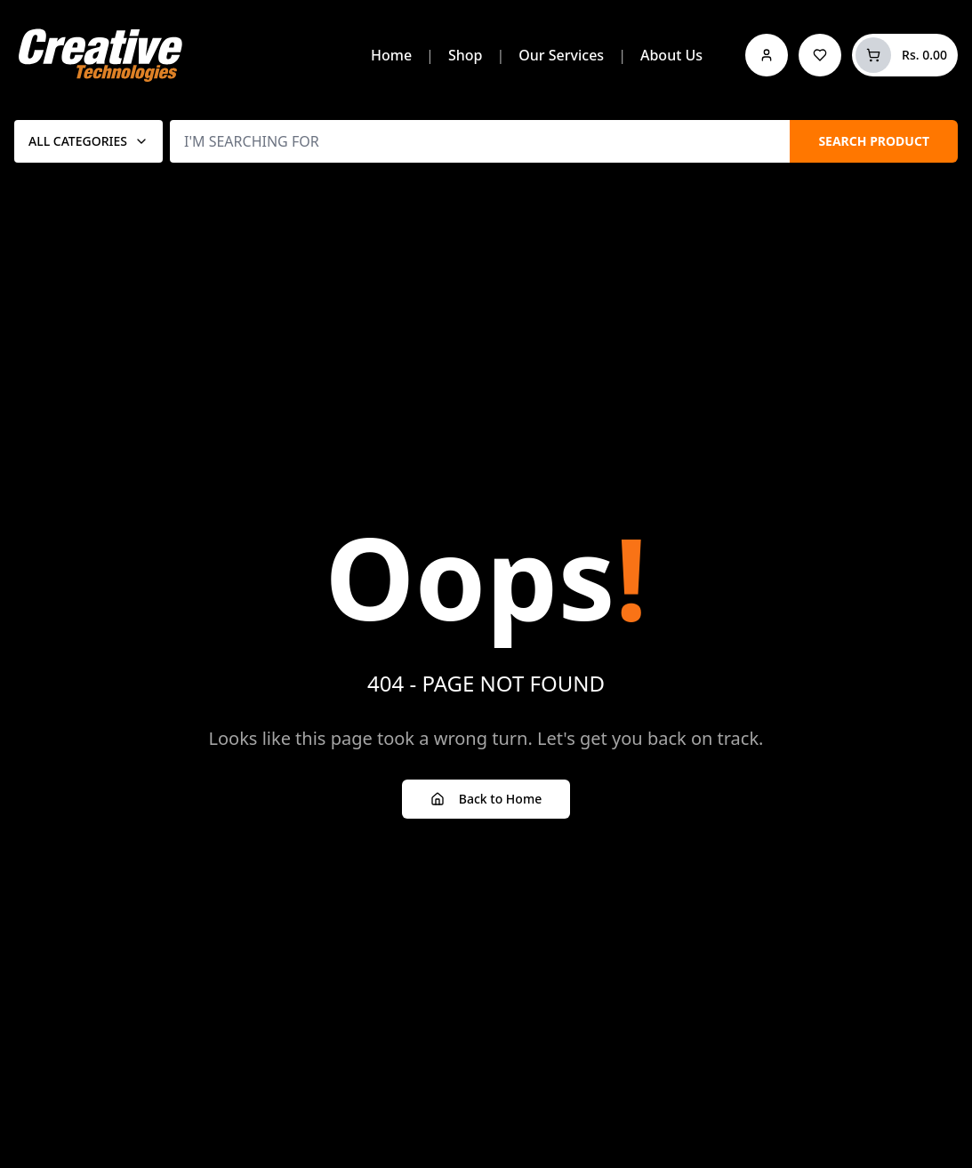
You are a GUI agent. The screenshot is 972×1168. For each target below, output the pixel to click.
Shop (465, 55)
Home (391, 55)
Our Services (561, 55)
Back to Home (486, 798)
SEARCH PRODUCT (873, 140)
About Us (671, 55)
